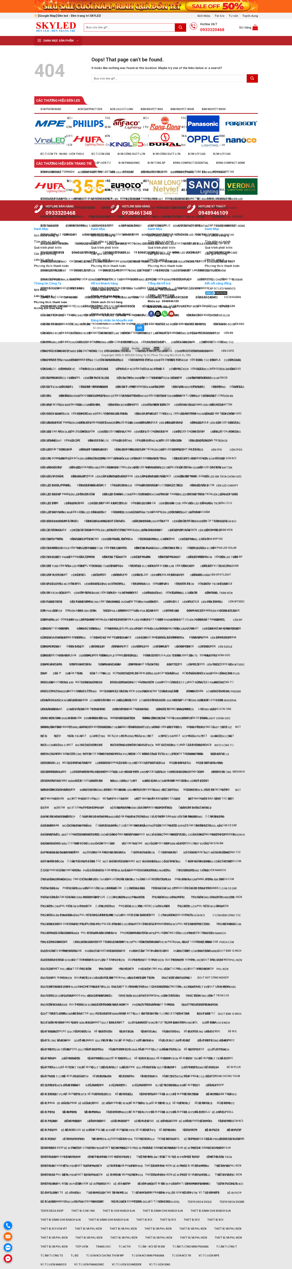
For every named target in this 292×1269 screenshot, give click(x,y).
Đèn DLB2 (65, 431)
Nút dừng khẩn (115, 789)
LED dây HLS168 (155, 763)
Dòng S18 (98, 709)
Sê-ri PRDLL (119, 1148)
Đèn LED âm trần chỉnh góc (223, 476)
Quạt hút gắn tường (55, 1049)
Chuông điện (78, 342)
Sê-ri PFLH (219, 1112)
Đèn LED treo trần (199, 557)
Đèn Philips (142, 619)
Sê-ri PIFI (88, 1067)
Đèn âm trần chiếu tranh (58, 378)
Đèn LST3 (97, 575)
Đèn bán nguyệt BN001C (189, 387)
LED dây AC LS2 (50, 763)
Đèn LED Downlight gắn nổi (59, 521)
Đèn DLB (45, 431)
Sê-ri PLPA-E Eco (73, 1139)
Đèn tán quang (109, 664)
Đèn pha (187, 601)
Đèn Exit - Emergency (93, 449)
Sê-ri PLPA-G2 (101, 1139)
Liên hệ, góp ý (43, 296)
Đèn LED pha (118, 548)
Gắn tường (97, 736)
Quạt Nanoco (70, 1058)
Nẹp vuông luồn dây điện (57, 852)
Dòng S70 (163, 709)
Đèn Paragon (147, 601)
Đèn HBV (113, 467)
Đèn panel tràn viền (219, 593)
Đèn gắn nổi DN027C (91, 458)
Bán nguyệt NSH (152, 109)
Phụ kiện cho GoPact (177, 978)
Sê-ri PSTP (234, 1192)
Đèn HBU (94, 467)
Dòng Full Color (116, 691)
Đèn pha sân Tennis (80, 619)
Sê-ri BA (211, 1085)
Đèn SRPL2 (138, 646)
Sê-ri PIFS (169, 1130)
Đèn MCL (137, 575)
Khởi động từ (170, 745)
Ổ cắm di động (50, 906)
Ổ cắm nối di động (197, 924)
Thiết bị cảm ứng (83, 1210)
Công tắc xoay (178, 360)
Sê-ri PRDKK (96, 1148)
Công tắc (206, 342)
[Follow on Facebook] (151, 314)
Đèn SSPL (65, 655)
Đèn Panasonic (152, 593)
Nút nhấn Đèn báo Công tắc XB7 (210, 861)
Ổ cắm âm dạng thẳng (193, 870)
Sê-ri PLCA (212, 1130)
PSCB (171, 941)
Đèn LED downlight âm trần (133, 512)
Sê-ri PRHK (69, 1174)
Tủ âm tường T (226, 1246)
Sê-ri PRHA (47, 1166)
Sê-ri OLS (164, 1103)
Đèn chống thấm (116, 413)
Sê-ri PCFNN (93, 1112)
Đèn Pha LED (195, 610)
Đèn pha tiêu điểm (114, 619)
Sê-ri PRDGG (72, 1148)
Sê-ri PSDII (180, 1111)
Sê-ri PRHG (179, 1166)
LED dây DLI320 (127, 763)
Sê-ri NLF (125, 1040)
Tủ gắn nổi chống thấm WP (105, 1255)
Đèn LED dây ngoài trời (204, 503)
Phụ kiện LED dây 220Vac (56, 995)
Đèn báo (238, 387)
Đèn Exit (46, 449)
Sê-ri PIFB (205, 1058)
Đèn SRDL (75, 646)
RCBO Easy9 (103, 1076)
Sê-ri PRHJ (47, 1174)
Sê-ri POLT (169, 1139)
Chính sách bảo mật (104, 308)
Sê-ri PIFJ (108, 1130)
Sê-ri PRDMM (143, 1148)
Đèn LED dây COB (170, 503)
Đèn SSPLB (107, 655)
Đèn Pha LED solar (223, 547)
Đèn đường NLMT (151, 440)
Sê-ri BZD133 (102, 1094)
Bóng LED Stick (84, 270)
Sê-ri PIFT (190, 1130)
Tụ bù (74, 1255)
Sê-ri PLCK (234, 1067)
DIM (67, 610)
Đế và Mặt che (151, 369)
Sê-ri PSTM (189, 1192)
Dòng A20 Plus (128, 673)
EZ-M (43, 736)
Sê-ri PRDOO (192, 1148)
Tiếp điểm (81, 1246)
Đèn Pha (169, 601)
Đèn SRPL (117, 646)
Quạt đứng (149, 1031)
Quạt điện (105, 1031)
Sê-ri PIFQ (149, 1130)
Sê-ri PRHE (136, 1102)
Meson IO (239, 771)
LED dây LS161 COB (211, 763)
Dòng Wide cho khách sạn (58, 718)
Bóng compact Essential (191, 225)
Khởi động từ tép (79, 754)
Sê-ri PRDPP (216, 1148)
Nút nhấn (169, 852)
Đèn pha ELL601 (144, 610)
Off (166, 933)
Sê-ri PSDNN (73, 1183)
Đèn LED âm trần (184, 476)
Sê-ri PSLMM (48, 1192)
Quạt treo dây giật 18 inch (154, 1067)
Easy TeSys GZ (222, 727)
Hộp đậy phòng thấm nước (132, 736)
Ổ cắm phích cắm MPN (102, 933)
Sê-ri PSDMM (49, 1183)
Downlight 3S (182, 718)
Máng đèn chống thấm (158, 781)
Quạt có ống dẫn (79, 1031)
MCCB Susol (154, 834)
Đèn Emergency (200, 440)
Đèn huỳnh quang (189, 467)
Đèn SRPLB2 (182, 646)
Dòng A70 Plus (230, 673)
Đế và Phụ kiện (179, 369)
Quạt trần (170, 1058)
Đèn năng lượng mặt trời (58, 584)
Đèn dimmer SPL (109, 422)
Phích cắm (92, 888)
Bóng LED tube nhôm (211, 270)
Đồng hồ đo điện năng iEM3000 (61, 700)
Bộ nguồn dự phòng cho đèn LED (220, 199)
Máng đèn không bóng (95, 726)
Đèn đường (124, 440)
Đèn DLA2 (234, 422)
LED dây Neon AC (51, 772)
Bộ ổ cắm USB (100, 153)
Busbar (237, 279)
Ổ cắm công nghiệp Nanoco (126, 897)
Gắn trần (75, 673)
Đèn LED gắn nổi (225, 521)
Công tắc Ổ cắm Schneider (104, 360)
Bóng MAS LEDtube (143, 279)
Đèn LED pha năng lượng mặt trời (158, 548)
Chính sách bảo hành (105, 290)
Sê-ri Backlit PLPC (53, 1094)
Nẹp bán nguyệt (175, 843)
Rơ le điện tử (206, 1076)
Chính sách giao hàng (105, 296)
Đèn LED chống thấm (153, 494)
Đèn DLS (159, 431)
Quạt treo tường (52, 1076)
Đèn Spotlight (220, 574)
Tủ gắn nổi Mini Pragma (148, 1255)
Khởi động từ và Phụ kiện (117, 754)
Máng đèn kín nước (131, 789)
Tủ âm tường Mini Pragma (190, 1246)
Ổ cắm (44, 870)
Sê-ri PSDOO (97, 1183)
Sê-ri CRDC (213, 1094)
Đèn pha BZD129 (51, 610)
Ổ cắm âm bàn (121, 870)
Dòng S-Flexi (75, 709)
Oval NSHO (182, 942)
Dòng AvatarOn (91, 682)
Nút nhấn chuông (217, 852)
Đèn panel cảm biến (183, 593)
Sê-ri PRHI (223, 1166)
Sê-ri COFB (169, 1094)
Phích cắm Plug (94, 960)
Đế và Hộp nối (125, 369)
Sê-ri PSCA (136, 1111)
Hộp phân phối (192, 736)
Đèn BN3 (64, 404)
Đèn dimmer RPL (80, 422)
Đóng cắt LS (179, 682)
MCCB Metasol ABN (209, 825)
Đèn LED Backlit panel (55, 485)
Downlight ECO (80, 727)
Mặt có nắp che (91, 807)
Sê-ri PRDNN (168, 1148)
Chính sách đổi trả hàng (106, 302)
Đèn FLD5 (197, 449)
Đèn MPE (156, 575)
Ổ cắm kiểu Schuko (122, 924)
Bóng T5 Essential (177, 279)
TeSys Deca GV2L (168, 1201)
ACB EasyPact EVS (90, 109)
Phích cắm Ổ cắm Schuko (57, 960)
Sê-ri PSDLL (225, 1174)
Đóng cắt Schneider (54, 628)
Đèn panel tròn (51, 601)
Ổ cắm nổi (149, 924)
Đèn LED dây (48, 503)
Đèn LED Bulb (200, 485)
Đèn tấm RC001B (51, 664)
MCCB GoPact (178, 825)
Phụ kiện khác (226, 986)
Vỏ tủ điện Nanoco (53, 1264)
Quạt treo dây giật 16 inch (110, 1067)
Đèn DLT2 (197, 431)
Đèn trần (134, 601)
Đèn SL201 (141, 637)
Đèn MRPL (175, 575)
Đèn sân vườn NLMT (54, 637)
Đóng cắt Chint (152, 682)
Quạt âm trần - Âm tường (151, 1013)
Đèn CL (168, 413)
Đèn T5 (193, 655)
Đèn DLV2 (235, 431)
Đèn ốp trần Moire (87, 593)
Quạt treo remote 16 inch (199, 1067)
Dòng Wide (208, 709)
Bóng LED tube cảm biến (173, 270)
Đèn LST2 (77, 512)
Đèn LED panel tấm (90, 548)
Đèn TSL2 (173, 664)
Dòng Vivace (185, 709)
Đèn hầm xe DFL (50, 467)
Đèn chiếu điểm (213, 404)
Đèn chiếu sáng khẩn (54, 413)
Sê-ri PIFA (185, 1121)
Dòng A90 (67, 682)
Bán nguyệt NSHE (182, 109)
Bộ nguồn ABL (180, 199)
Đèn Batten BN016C (134, 396)
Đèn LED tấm (86, 557)
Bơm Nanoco (49, 225)
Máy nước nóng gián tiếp (57, 816)
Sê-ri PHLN (141, 1121)
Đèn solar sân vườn (170, 637)
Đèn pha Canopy (115, 610)
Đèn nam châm (200, 575)
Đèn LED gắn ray (51, 530)
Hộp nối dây (166, 736)
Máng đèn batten (122, 781)
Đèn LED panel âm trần (117, 539)
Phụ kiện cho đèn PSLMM (96, 978)
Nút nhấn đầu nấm (115, 861)
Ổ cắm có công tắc (197, 888)
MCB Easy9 (47, 825)
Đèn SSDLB (225, 646)
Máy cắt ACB (163, 807)
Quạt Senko (147, 1058)
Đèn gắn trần (157, 458)
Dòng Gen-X (144, 691)
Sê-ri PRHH (202, 1166)
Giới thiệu (203, 16)
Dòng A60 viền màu (199, 673)
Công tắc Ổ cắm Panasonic (59, 360)
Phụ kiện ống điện (200, 932)
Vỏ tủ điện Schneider (126, 1264)
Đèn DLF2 (140, 368)
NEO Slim (151, 843)
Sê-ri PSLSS (120, 1129)
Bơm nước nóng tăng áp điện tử (88, 225)
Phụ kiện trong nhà (146, 1004)
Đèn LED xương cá (143, 566)
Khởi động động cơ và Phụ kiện (132, 745)
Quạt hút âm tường (175, 1040)
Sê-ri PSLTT (143, 1192)
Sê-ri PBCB (205, 1103)
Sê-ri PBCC (227, 1103)
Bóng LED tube (139, 270)
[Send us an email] (158, 314)
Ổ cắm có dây (228, 825)
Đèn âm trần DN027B (130, 378)
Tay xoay (97, 1201)
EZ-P (58, 736)
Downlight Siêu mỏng (144, 664)
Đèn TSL (153, 664)
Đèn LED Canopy (227, 485)
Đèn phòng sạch (169, 619)
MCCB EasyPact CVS (113, 825)
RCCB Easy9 (149, 1076)
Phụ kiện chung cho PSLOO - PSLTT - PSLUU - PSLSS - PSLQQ (80, 986)
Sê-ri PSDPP (121, 1183)
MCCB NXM (131, 834)
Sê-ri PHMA (163, 1121)
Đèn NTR (163, 584)
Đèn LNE (205, 566)
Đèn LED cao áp (50, 494)
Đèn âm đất (204, 369)
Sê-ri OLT (184, 1103)
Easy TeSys (174, 727)
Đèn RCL (219, 619)
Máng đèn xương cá (200, 789)
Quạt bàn (183, 1013)
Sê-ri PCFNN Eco (119, 1112)
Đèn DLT (177, 431)
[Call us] (165, 314)
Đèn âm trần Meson (94, 387)
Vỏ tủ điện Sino (159, 1264)
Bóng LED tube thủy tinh (105, 279)
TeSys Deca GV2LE (199, 1201)
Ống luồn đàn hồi (52, 942)
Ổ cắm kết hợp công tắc (84, 924)
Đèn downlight (51, 440)
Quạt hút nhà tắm (90, 1049)
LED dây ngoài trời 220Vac (88, 709)
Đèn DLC (84, 431)
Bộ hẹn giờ (155, 199)
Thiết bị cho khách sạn (118, 1210)
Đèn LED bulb (123, 485)
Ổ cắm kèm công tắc (226, 915)
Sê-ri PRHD (114, 1166)
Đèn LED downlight (93, 512)
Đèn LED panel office (54, 548)
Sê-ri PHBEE (72, 1121)
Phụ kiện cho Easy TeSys (138, 978)
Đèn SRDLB (96, 646)
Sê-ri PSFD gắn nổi (230, 1183)
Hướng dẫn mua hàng (48, 308)
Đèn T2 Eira (173, 655)
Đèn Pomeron (197, 619)
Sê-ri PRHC (91, 1166)
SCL (195, 1085)
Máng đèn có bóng (194, 781)
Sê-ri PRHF (158, 1166)
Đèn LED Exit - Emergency (189, 521)
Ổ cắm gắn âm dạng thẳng (105, 915)
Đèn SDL (80, 637)
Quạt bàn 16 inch (52, 1022)
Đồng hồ (192, 691)
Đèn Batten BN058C (169, 396)
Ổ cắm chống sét (165, 825)
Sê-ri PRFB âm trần (152, 1157)
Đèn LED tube (229, 557)
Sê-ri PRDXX (48, 1157)
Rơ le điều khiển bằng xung (59, 1085)
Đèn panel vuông (118, 601)
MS (112, 843)
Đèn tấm (211, 655)
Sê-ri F (44, 1103)
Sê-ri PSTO (212, 1192)
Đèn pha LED (170, 610)
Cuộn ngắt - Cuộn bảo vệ (57, 369)
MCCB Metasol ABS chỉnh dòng (95, 834)
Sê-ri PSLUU (167, 1192)
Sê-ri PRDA (191, 1139)
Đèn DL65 (196, 422)
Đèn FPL (45, 458)
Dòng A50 (152, 673)
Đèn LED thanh (112, 557)
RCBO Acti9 (80, 1076)
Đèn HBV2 (132, 467)
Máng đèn (75, 781)
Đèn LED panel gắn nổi (155, 539)
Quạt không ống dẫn (166, 1049)
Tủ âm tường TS (51, 1255)
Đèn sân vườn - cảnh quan (220, 628)
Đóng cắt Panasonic (210, 682)
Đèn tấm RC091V (81, 664)
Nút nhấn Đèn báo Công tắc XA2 (158, 798)
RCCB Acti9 (126, 1076)
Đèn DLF (121, 431)
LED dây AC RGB (78, 763)
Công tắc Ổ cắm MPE (152, 351)
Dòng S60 (142, 709)
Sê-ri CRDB (191, 1094)
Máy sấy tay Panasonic (187, 816)
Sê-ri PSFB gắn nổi (197, 1120)
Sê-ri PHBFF (95, 1121)
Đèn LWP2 (117, 575)
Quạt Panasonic (99, 1058)
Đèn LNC (187, 566)
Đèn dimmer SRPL (139, 422)
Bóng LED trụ (112, 270)
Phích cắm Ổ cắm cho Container (195, 951)
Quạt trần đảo (218, 995)
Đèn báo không (69, 396)
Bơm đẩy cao (197, 153)
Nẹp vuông (201, 843)
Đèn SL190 (120, 637)
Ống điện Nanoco (214, 870)
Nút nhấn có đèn (52, 798)
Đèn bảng (219, 387)
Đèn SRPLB (160, 646)
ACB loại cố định (121, 109)
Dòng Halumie (169, 691)
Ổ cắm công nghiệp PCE (168, 834)
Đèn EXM (158, 449)
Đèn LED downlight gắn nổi (105, 521)
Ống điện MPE (185, 933)
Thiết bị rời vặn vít (53, 1228)
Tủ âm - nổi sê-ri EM (151, 1246)
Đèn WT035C (236, 601)
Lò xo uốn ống (221, 709)
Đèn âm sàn (227, 369)
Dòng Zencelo (125, 718)
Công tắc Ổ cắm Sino (145, 360)
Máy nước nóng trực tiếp (146, 816)
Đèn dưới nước (98, 440)
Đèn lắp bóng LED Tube (150, 476)
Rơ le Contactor (177, 1076)
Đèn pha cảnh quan (83, 610)
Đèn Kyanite (79, 476)
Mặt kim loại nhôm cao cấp (129, 807)
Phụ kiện (66, 906)
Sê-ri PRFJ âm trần (219, 1157)
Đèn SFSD (100, 637)
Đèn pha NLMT (50, 619)
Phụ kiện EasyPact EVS (193, 986)
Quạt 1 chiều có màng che (200, 1004)
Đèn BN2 (45, 404)
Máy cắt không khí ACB (195, 807)
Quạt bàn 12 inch (229, 950)
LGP (200, 772)
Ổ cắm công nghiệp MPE (82, 897)
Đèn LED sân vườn (202, 548)
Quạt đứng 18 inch (53, 1040)
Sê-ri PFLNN (48, 1121)
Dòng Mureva (49, 709)
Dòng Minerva (198, 700)
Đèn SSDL (204, 646)
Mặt (238, 726)
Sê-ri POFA (125, 1139)
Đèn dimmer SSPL (170, 422)
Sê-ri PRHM (113, 1174)
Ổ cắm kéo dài (49, 924)
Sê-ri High (63, 1103)
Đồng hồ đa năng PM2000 (223, 691)
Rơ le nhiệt (93, 1085)
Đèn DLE (102, 431)
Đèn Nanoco (141, 584)
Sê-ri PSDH (158, 1111)
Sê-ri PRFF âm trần (186, 1157)
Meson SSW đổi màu (53, 843)
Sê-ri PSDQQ (145, 1183)
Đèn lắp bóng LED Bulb (111, 476)
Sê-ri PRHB (69, 1166)
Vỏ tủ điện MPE (209, 1255)
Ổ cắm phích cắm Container (59, 933)
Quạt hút (80, 1040)
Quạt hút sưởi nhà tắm (127, 1049)
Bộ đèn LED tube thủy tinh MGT (62, 199)
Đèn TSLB (193, 664)
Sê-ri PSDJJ (202, 1174)
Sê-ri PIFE (46, 1130)
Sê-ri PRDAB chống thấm (223, 1076)
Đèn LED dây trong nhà (56, 449)
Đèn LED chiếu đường (117, 494)
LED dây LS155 (182, 763)
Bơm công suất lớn (131, 153)
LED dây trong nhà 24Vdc (173, 709)
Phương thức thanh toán (50, 302)
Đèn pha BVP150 (211, 601)
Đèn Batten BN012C (100, 396)
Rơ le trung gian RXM (170, 1085)
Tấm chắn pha (73, 1201)
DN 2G (107, 673)
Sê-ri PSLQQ (97, 1192)
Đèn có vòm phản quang (197, 413)
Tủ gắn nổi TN (181, 1255)
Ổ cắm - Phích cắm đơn (88, 870)
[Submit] (180, 27)
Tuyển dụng (250, 16)
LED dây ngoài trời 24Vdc (130, 772)
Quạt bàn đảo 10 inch (142, 1022)
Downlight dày (50, 727)
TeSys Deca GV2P (52, 1210)
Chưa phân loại (51, 342)
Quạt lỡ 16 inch (218, 1049)
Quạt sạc (124, 1058)
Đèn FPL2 (65, 458)
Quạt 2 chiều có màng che (107, 1013)
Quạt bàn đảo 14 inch (179, 1022)
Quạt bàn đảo (110, 959)
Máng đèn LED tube (166, 789)
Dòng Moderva (226, 700)
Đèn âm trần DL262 (96, 378)
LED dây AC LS (220, 754)
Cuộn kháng (232, 360)
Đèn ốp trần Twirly (120, 593)
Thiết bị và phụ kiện (192, 1165)
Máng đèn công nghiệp (56, 789)
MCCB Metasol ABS (53, 834)
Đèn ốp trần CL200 (214, 584)
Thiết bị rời (144, 1219)
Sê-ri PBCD (47, 1112)
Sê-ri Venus (48, 1201)
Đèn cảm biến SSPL (153, 404)
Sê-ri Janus (86, 1103)
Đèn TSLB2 (214, 664)
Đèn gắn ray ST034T (126, 458)
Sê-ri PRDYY (72, 1094)
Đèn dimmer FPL (51, 422)
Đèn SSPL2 (86, 655)
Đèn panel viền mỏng (84, 601)
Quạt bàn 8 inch (83, 1022)
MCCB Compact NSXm (76, 825)
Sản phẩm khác (50, 109)
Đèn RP (237, 619)
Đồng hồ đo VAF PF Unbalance (110, 637)
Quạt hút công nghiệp (213, 977)
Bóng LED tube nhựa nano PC (60, 279)
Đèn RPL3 (134, 628)
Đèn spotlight (50, 646)
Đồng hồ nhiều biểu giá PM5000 (160, 700)
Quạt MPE (47, 1058)
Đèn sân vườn (158, 628)
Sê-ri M (106, 1103)
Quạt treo (76, 1067)
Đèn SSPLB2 (130, 655)
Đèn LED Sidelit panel (55, 557)
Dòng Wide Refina (96, 718)
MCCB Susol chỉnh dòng (187, 834)
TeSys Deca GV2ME (231, 1201)
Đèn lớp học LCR (52, 575)
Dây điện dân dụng (95, 369)
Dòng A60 (172, 673)
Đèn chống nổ (87, 350)
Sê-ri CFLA (147, 1094)
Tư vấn (233, 16)
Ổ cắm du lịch (187, 906)
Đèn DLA (215, 422)
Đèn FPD (216, 449)
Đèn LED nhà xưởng (112, 530)
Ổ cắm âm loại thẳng (93, 879)
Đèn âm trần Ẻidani (165, 378)
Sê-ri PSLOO (73, 1192)
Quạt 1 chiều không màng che (61, 1013)
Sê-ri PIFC (226, 1121)
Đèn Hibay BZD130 (158, 467)
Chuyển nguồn (181, 342)
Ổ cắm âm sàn (161, 879)
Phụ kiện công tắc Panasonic (149, 986)
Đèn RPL (64, 565)
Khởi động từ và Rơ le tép (160, 754)
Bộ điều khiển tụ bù (104, 199)
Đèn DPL (75, 440)
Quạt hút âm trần (108, 1040)
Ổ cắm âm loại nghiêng (56, 879)
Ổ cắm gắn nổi (140, 915)
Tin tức (219, 16)
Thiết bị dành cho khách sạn (60, 1156)
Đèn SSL (45, 655)
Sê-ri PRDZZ (123, 1157)
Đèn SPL (197, 637)
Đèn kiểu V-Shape (52, 476)
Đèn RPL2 (114, 628)
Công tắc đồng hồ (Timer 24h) (61, 351)
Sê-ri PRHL (91, 1174)
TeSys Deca (118, 1201)
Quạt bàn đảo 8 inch (216, 1022)
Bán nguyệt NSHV (214, 109)
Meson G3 (218, 834)
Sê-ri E (232, 1031)
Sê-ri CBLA (126, 1094)
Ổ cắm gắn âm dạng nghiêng (59, 915)
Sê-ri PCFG (70, 1112)
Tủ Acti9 (124, 1246)
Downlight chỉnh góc (215, 718)
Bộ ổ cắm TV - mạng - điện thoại (62, 153)
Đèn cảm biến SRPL (121, 404)
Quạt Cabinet (49, 1031)
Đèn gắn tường (184, 458)
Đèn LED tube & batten (107, 503)
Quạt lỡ (194, 1049)
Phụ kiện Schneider (53, 1004)
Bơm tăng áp (156, 225)
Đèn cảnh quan (184, 404)
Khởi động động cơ (54, 745)
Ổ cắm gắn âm (213, 843)
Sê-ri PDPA (169, 1112)
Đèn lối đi (225, 503)
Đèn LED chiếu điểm (82, 494)
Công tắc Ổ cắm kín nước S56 (110, 351)
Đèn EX (223, 377)
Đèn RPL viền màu (89, 565)
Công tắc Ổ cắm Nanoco (192, 351)
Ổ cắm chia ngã (77, 888)
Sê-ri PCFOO (146, 1112)
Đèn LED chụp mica (225, 431)
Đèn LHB (168, 566)
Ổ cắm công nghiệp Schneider (213, 897)
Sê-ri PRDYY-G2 (97, 1157)
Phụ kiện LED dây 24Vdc (97, 995)
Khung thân (194, 754)
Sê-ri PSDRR (169, 1183)
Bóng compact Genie (230, 225)
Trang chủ (103, 1246)
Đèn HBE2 (75, 404)
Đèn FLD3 (177, 449)
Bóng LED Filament (53, 270)
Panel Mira (204, 942)
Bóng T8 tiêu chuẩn (211, 279)
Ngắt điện (90, 852)
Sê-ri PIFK (128, 1130)
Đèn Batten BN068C (203, 396)
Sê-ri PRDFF (48, 1148)
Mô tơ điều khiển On (88, 843)
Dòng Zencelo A (154, 718)
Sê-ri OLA (144, 1103)
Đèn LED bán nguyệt (92, 485)
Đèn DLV (215, 368)
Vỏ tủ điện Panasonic (89, 1201)
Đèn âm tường (125, 387)
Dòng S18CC (120, 709)
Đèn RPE (45, 628)
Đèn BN (228, 396)
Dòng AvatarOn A (121, 682)
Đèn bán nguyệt (154, 387)
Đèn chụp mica (145, 413)
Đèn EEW (176, 440)
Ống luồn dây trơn (118, 942)
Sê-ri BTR (80, 1094)
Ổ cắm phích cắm (229, 924)
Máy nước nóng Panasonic (101, 816)
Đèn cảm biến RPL (89, 404)
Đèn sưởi (152, 655)
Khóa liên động (221, 736)
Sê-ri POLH (147, 1139)
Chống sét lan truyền (153, 270)
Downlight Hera (109, 727)
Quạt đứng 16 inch (201, 1031)
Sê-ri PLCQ (47, 1139)
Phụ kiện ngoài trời (134, 995)
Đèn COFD (227, 350)
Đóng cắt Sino (87, 691)
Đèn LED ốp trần (179, 530)
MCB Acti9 (217, 816)
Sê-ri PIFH (67, 1130)
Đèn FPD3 (236, 449)
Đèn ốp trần (185, 584)
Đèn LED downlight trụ (148, 521)
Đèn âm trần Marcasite (56, 387)
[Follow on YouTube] (171, 314)
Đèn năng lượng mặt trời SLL (105, 584)
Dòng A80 (46, 682)
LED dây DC (102, 763)
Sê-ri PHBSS (119, 1121)
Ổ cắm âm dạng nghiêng (154, 870)
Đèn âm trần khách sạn (202, 378)
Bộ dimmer (133, 199)
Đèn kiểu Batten (221, 467)
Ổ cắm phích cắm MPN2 (140, 933)
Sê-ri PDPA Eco (194, 1112)
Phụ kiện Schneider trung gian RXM (100, 1004)
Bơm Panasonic (129, 225)
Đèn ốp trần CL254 (53, 593)
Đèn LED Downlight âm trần (180, 512)
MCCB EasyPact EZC (148, 825)
